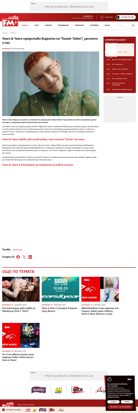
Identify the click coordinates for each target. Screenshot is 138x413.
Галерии (62, 372)
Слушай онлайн (125, 17)
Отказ (126, 402)
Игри (79, 372)
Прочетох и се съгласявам (120, 407)
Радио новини (7, 375)
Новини (13, 33)
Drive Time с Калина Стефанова (34, 388)
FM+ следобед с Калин (35, 384)
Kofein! (61, 375)
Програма (106, 17)
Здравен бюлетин (9, 393)
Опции (113, 402)
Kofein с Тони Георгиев (36, 375)
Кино (4, 381)
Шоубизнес (6, 49)
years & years (18, 250)
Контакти (105, 372)
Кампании (82, 383)
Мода (4, 387)
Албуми (61, 378)
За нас (80, 390)
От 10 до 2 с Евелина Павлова (35, 379)
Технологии (6, 384)
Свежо (4, 390)
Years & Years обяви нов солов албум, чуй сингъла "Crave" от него (43, 139)
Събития (62, 384)
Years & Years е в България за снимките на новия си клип (37, 165)
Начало (4, 33)
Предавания (33, 372)
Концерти (62, 381)
